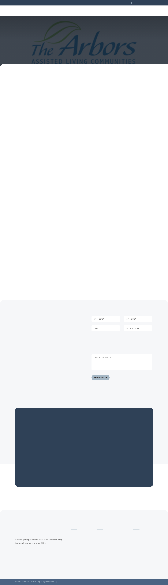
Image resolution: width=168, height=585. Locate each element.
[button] (115, 2)
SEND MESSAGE (100, 377)
